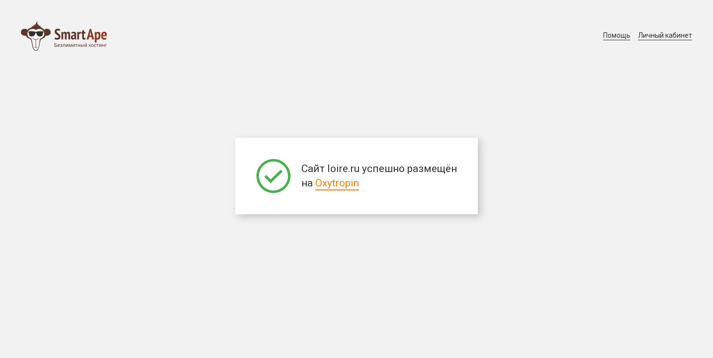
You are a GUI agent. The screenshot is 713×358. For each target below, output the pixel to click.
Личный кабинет (665, 35)
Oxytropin (337, 183)
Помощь (616, 35)
